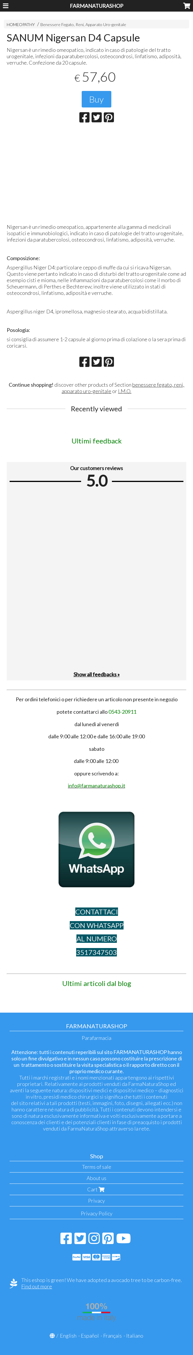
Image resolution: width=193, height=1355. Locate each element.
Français (112, 1335)
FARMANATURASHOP (96, 6)
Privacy (96, 1200)
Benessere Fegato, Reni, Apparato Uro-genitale (83, 24)
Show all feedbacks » (97, 674)
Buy (96, 99)
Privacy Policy (96, 1213)
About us (96, 1178)
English (68, 1335)
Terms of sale (96, 1167)
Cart (96, 1189)
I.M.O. (124, 391)
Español (90, 1335)
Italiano (134, 1335)
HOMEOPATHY (21, 24)
